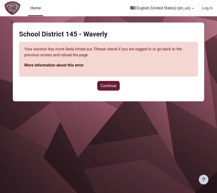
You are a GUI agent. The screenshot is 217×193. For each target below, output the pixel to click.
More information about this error (54, 65)
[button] (162, 8)
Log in (207, 8)
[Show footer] (203, 179)
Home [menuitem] (35, 8)
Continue (109, 85)
